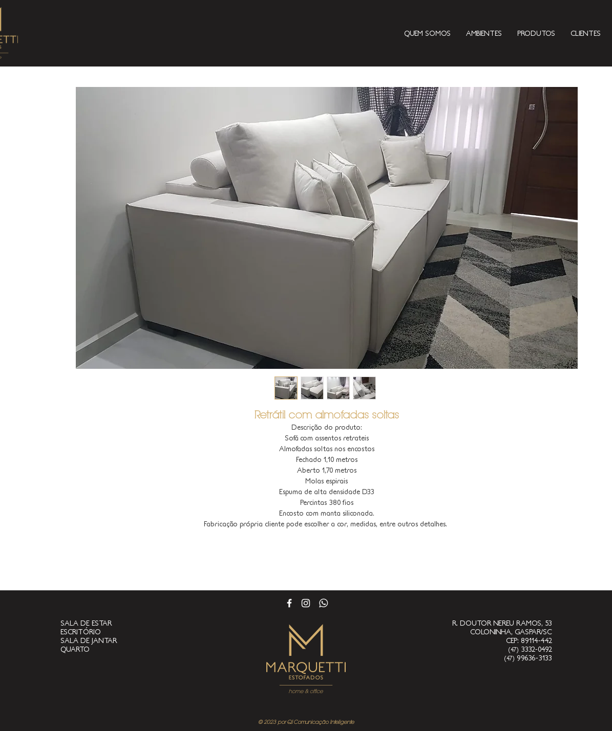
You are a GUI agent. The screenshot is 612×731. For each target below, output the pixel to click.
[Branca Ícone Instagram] (305, 603)
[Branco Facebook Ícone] (289, 603)
